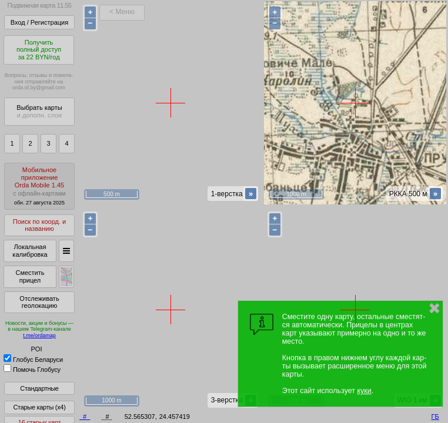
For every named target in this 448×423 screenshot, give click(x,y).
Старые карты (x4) (39, 407)
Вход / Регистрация (39, 22)
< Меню (122, 12)
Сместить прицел (29, 276)
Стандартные (39, 388)
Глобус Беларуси (33, 359)
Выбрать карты (39, 111)
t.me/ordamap (39, 335)
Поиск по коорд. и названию (39, 225)
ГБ (435, 416)
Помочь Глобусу (32, 369)
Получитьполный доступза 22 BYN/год (38, 50)
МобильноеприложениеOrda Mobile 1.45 (39, 186)
